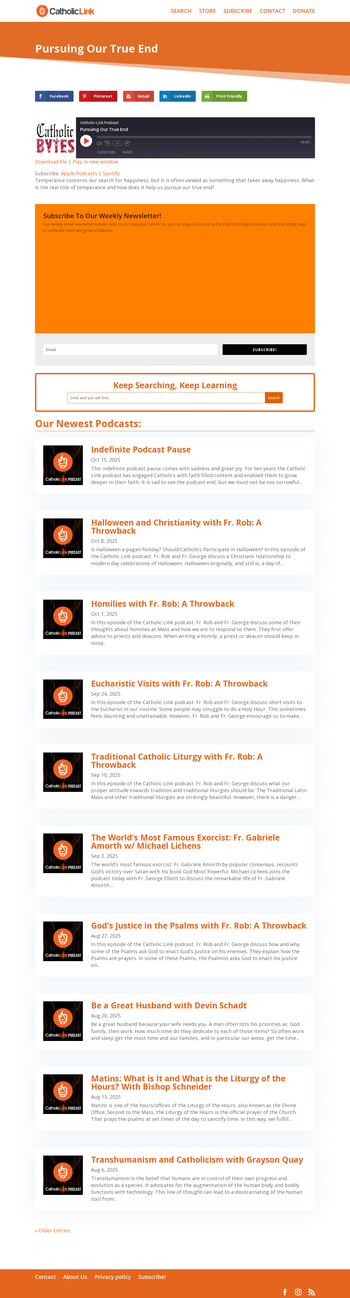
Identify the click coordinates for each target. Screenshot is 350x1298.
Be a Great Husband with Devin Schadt (169, 1005)
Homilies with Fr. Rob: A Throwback (162, 603)
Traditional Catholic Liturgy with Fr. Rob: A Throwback (177, 760)
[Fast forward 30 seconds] (127, 143)
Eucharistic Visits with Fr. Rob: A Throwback (179, 683)
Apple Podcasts (79, 173)
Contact (45, 1277)
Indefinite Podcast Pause (141, 449)
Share (127, 152)
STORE (207, 11)
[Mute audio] (99, 143)
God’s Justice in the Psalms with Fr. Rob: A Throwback (199, 925)
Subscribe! (152, 1277)
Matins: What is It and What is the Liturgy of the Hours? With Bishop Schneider (188, 1082)
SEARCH (181, 11)
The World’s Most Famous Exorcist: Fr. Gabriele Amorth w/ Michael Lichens (185, 841)
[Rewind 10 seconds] (107, 143)
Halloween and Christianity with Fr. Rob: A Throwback (176, 526)
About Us (75, 1277)
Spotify (111, 173)
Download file (51, 161)
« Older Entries (52, 1230)
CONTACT (272, 11)
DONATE (304, 11)
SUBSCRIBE (237, 11)
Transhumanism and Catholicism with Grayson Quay (197, 1159)
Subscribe (106, 152)
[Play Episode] (86, 141)
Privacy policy (113, 1277)
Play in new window (95, 161)
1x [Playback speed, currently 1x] (117, 143)
